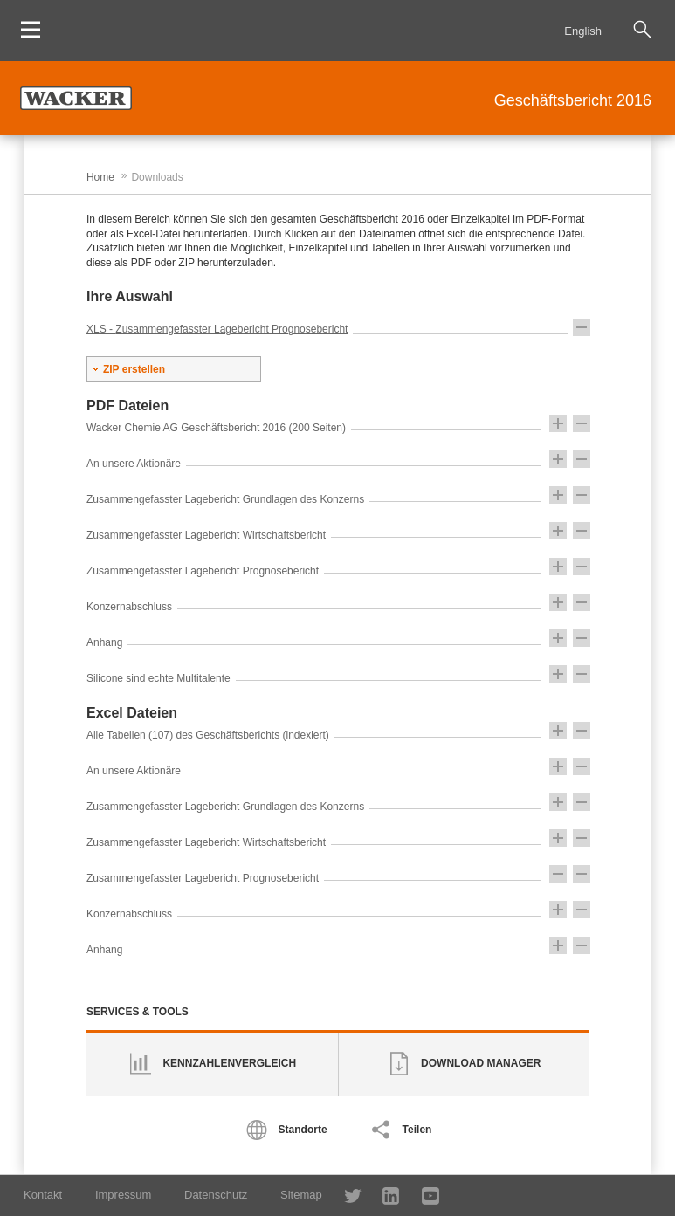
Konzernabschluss (129, 607)
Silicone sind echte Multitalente (158, 678)
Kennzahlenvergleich (229, 1063)
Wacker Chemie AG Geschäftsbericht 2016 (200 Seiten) (216, 428)
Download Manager (481, 1063)
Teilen (417, 1129)
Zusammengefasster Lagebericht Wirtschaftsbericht (206, 535)
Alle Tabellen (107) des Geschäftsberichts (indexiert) (207, 735)
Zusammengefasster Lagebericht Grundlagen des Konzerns (225, 499)
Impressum (123, 1194)
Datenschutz (215, 1194)
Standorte (303, 1129)
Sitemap (301, 1194)
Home (100, 177)
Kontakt (43, 1194)
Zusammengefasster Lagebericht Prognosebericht (231, 329)
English (583, 31)
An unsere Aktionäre (133, 463)
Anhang (104, 642)
